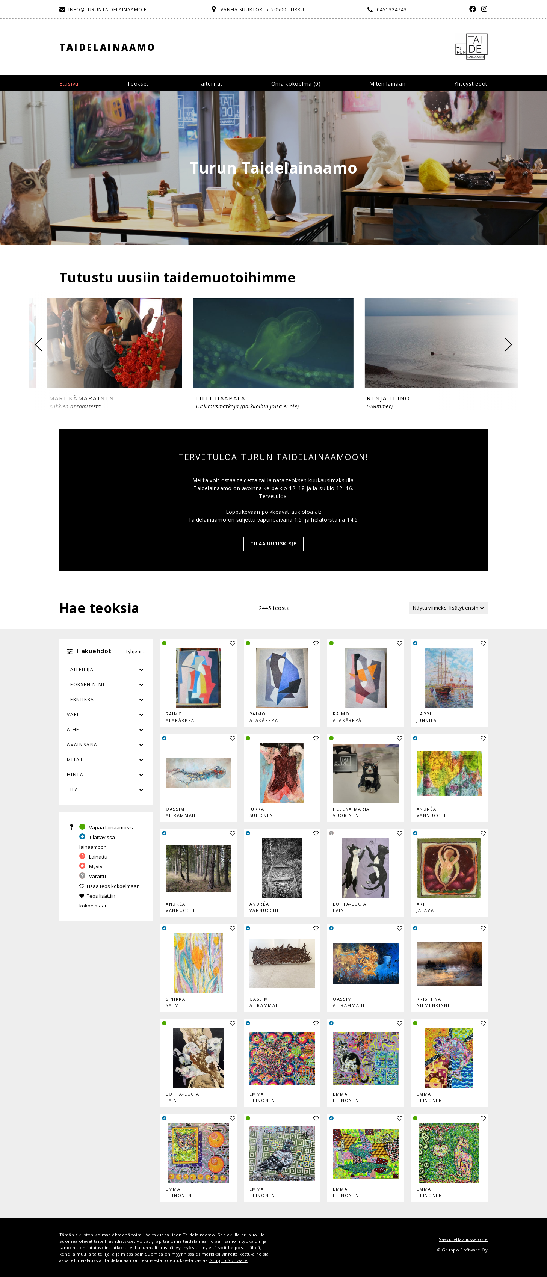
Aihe (73, 729)
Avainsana (82, 744)
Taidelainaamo (107, 47)
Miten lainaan (387, 83)
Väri (106, 714)
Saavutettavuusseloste (463, 1239)
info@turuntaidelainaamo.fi (108, 9)
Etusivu (69, 83)
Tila (73, 789)
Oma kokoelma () (296, 83)
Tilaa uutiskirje (273, 543)
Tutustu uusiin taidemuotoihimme (177, 277)
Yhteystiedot (471, 83)
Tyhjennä (135, 651)
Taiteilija (80, 669)
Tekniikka (80, 699)
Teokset (138, 83)
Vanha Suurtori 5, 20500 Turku (262, 9)
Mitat (75, 759)
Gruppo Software (228, 1260)
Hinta (75, 774)
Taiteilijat (210, 83)
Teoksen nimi (86, 684)
